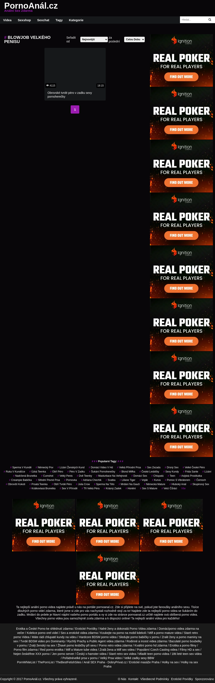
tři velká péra (90, 488)
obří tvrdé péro (62, 484)
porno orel (44, 633)
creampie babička (20, 480)
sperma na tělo (104, 484)
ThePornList (45, 662)
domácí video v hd (101, 467)
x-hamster (92, 654)
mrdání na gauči (129, 484)
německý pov (44, 467)
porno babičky (139, 637)
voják (143, 480)
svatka (111, 480)
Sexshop (24, 20)
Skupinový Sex (199, 484)
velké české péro (194, 467)
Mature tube (81, 649)
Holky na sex (170, 662)
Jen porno (58, 654)
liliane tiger (127, 480)
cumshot (47, 475)
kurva (156, 480)
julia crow (83, 484)
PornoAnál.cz (31, 8)
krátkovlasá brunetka (42, 488)
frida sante (190, 471)
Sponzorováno (204, 679)
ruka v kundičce (14, 471)
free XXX (35, 654)
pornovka (70, 480)
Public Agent (97, 641)
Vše (183, 488)
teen (171, 475)
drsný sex (172, 467)
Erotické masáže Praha (144, 662)
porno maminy (188, 637)
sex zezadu (152, 467)
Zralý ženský (37, 645)
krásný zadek (112, 488)
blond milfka (127, 471)
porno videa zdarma (182, 628)
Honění (130, 488)
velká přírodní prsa (129, 467)
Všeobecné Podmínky (154, 679)
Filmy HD (186, 649)
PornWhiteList (26, 662)
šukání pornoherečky (102, 471)
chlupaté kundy (55, 637)
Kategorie (76, 20)
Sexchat (43, 20)
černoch (200, 480)
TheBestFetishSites (68, 662)
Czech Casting (159, 649)
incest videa (148, 641)
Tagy (59, 20)
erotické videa (78, 633)
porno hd (150, 645)
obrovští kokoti (15, 484)
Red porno (47, 649)
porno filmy (189, 645)
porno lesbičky (76, 645)
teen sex (188, 654)
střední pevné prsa (48, 480)
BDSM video (37, 641)
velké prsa (80, 658)
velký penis (65, 475)
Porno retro (106, 645)
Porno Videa (138, 628)
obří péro (56, 471)
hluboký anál (177, 484)
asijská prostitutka (190, 475)
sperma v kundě (20, 467)
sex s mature (148, 488)
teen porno (154, 654)
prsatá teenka (38, 484)
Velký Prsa (107, 658)
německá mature (154, 484)
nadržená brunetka (25, 475)
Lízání (206, 471)
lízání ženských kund (71, 467)
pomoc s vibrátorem (177, 480)
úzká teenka (37, 471)
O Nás (122, 679)
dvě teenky (84, 475)
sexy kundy (171, 471)
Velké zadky (132, 658)
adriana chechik (91, 480)
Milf (119, 649)
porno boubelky (192, 641)
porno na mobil (126, 633)
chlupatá (157, 475)
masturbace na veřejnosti (111, 475)
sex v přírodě (68, 488)
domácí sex (139, 475)
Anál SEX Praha (94, 662)
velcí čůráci (169, 488)
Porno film (20, 649)
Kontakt (133, 679)
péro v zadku (76, 471)
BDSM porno (100, 637)
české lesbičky (149, 471)
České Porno (37, 628)
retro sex (122, 654)
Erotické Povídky (86, 628)
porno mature (165, 633)
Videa (7, 20)
